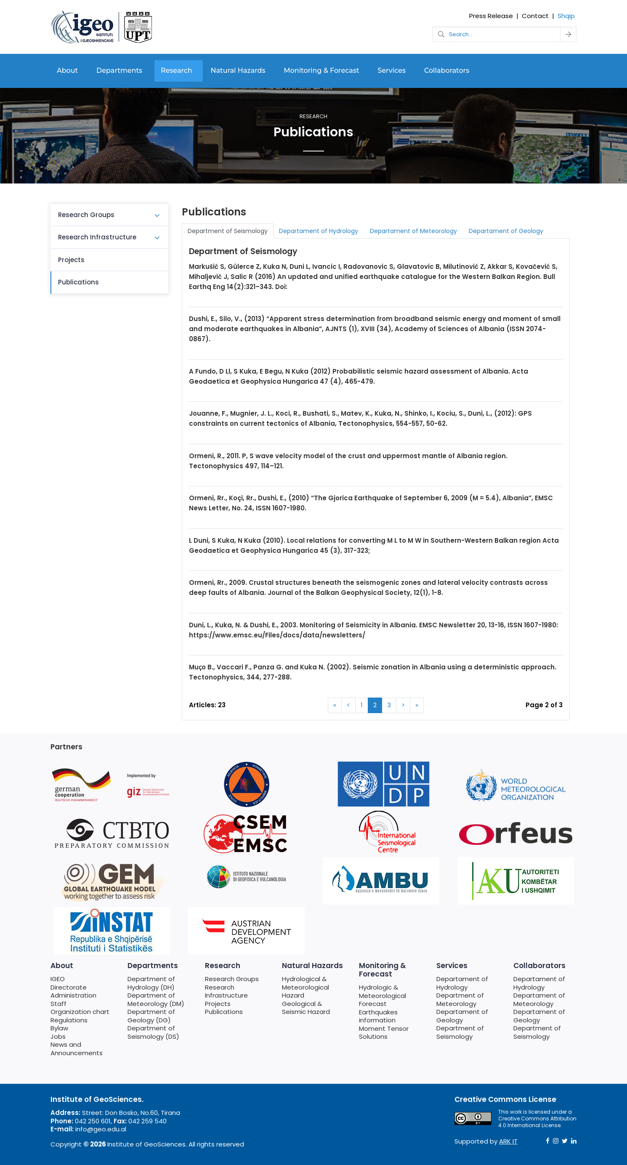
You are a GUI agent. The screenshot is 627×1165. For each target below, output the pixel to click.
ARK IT (508, 1141)
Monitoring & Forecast (321, 70)
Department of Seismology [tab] (228, 231)
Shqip (566, 15)
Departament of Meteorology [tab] (413, 231)
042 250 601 (93, 1121)
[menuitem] (109, 215)
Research (176, 70)
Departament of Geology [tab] (506, 231)
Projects (71, 259)
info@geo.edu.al (100, 1129)
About (67, 70)
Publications (78, 282)
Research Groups (86, 214)
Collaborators (446, 70)
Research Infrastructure (97, 237)
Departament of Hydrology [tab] (318, 231)
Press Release (491, 15)
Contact (535, 15)
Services (391, 70)
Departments (119, 70)
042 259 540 (147, 1121)
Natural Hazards (238, 70)
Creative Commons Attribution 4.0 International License (537, 1122)
